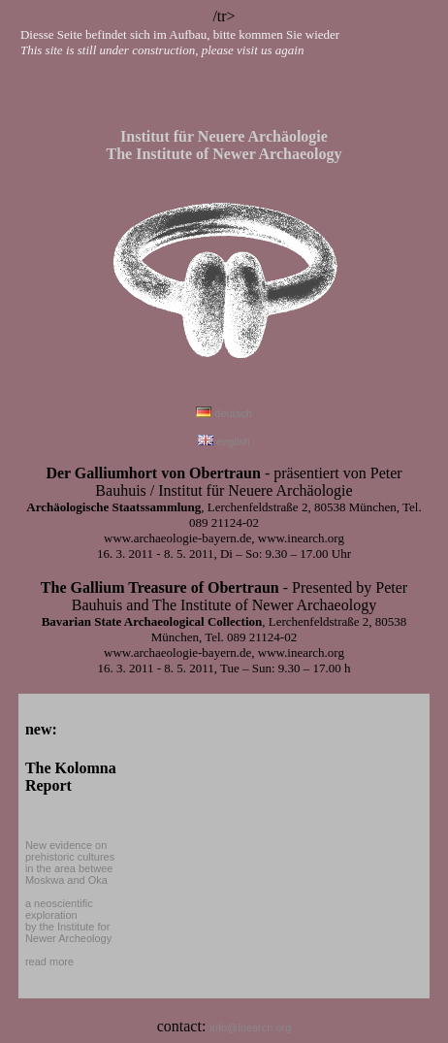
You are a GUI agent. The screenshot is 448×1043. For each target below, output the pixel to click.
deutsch (224, 413)
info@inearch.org (250, 1027)
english (224, 441)
